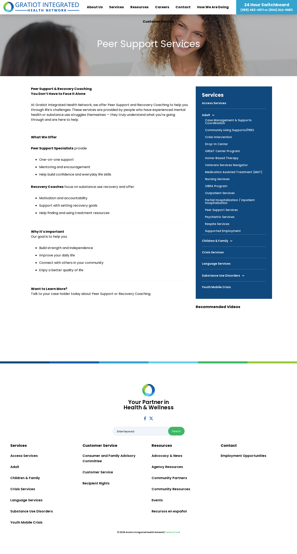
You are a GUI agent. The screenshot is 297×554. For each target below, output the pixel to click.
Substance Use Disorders (221, 276)
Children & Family (215, 241)
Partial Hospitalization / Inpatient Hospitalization (230, 201)
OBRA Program (216, 186)
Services (116, 7)
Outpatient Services (220, 193)
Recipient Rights (96, 483)
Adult (206, 115)
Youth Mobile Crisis (216, 287)
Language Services (216, 264)
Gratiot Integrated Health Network (41, 7)
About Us (95, 7)
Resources (139, 7)
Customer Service (158, 21)
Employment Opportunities (243, 455)
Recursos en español (169, 511)
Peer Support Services (221, 210)
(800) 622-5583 (281, 10)
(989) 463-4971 (252, 10)
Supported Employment (223, 231)
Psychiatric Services (220, 217)
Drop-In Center (216, 144)
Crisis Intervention (218, 137)
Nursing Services (217, 179)
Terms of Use (172, 532)
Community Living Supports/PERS (229, 130)
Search (176, 431)
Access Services (214, 103)
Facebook (145, 418)
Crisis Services (213, 252)
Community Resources (171, 489)
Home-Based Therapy (221, 158)
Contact (183, 7)
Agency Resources (167, 466)
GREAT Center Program (222, 151)
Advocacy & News (167, 455)
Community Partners (169, 478)
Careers (162, 7)
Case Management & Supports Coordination (228, 121)
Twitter (151, 418)
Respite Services (217, 224)
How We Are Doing (213, 7)
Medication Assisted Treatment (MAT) (233, 172)
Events (157, 500)
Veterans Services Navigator (226, 165)
